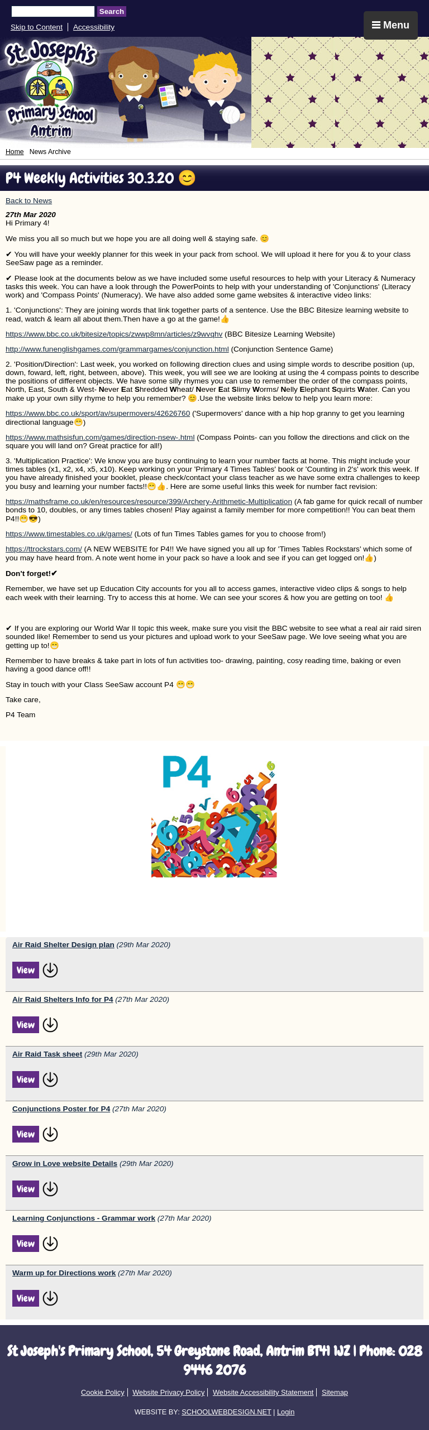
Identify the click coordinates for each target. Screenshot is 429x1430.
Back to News (29, 200)
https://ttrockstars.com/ (44, 549)
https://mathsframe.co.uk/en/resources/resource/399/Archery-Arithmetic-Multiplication (149, 501)
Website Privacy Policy (168, 1392)
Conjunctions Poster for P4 (61, 1109)
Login (285, 1412)
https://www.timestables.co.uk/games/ (69, 534)
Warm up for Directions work (64, 1273)
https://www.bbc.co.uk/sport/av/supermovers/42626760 (98, 413)
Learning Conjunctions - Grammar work (83, 1218)
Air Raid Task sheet (47, 1054)
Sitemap (335, 1392)
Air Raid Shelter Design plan (63, 944)
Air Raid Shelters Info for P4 (62, 999)
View (26, 970)
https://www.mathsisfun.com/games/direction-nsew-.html (100, 437)
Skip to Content (37, 27)
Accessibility (94, 27)
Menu (390, 25)
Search (111, 11)
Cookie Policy (103, 1392)
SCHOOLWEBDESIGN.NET (226, 1412)
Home (15, 152)
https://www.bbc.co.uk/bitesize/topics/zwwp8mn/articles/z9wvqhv (114, 334)
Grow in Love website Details (64, 1163)
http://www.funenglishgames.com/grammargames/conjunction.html (117, 349)
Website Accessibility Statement (263, 1392)
